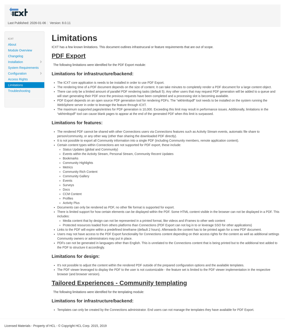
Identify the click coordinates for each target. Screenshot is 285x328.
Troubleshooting (19, 91)
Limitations (15, 85)
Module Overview (20, 50)
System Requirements (23, 67)
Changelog (15, 56)
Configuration (25, 73)
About (12, 44)
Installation (25, 62)
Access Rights (18, 79)
